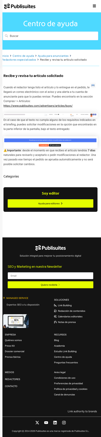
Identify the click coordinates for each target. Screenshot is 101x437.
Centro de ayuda (23, 55)
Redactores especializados (19, 59)
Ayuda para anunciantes (53, 55)
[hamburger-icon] (94, 6)
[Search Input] (52, 35)
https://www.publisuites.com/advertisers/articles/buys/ (38, 105)
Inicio (5, 55)
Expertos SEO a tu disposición (23, 304)
